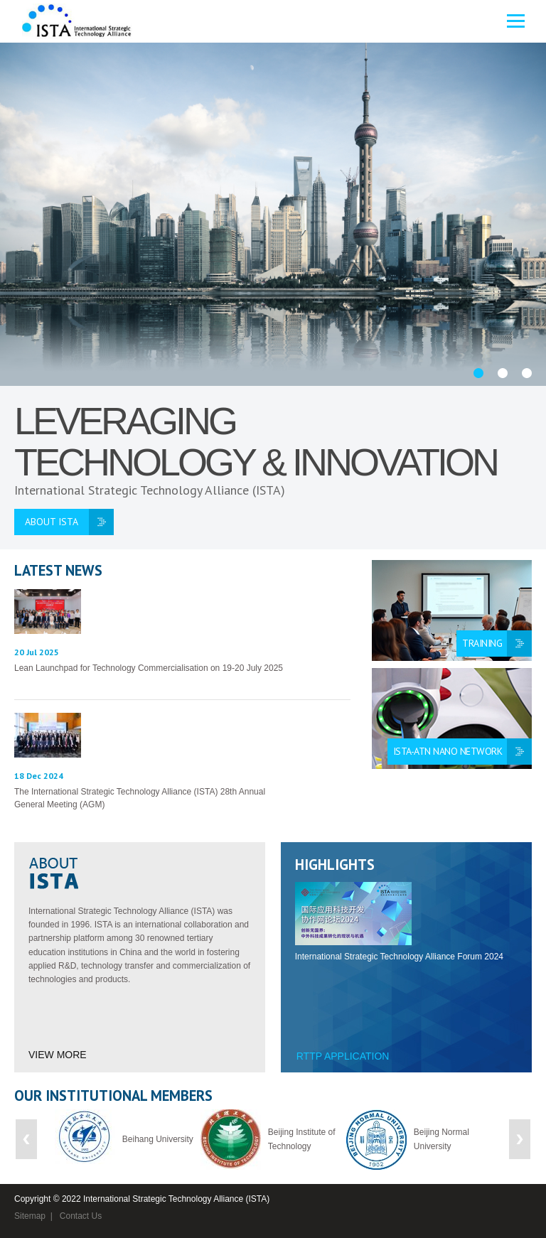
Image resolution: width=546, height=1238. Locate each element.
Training (482, 643)
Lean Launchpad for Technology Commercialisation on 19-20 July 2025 (148, 668)
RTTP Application (343, 1056)
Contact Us (81, 1216)
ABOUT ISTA (51, 521)
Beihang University (157, 1139)
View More (57, 1054)
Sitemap (30, 1216)
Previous (26, 1139)
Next (519, 1139)
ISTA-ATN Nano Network (448, 751)
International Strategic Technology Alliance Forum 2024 (399, 957)
